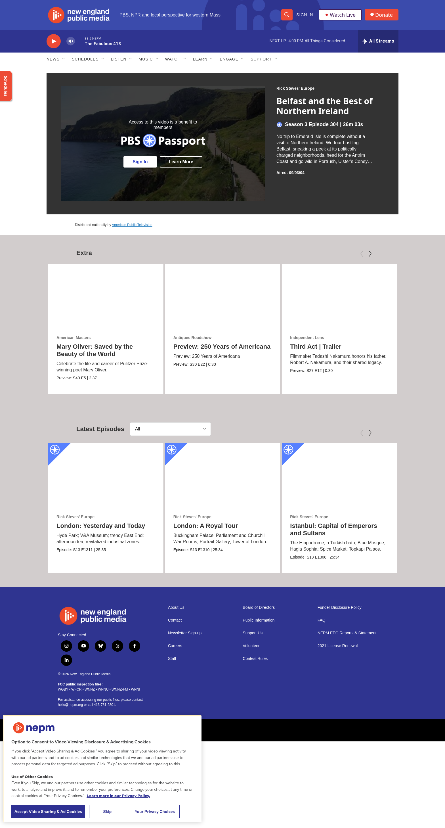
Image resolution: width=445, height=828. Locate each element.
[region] (102, 768)
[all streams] (378, 41)
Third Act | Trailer (315, 346)
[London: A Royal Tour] (222, 475)
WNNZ (90, 689)
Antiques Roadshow (192, 337)
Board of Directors (259, 607)
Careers (175, 646)
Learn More (181, 161)
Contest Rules (255, 658)
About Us (176, 607)
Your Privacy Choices (155, 811)
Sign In (304, 14)
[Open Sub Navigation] (64, 59)
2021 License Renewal (338, 646)
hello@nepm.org (70, 704)
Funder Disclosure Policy (340, 607)
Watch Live (340, 14)
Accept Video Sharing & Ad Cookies (48, 811)
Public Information (258, 620)
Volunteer (251, 646)
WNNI (135, 689)
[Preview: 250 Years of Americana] (222, 296)
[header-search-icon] (287, 14)
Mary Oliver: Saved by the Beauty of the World (94, 350)
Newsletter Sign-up (184, 633)
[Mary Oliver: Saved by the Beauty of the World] (105, 296)
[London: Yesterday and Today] (105, 475)
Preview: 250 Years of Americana (221, 346)
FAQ (322, 620)
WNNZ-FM (120, 689)
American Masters (73, 337)
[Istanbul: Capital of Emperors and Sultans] (339, 475)
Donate (384, 15)
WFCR (76, 689)
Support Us (253, 633)
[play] (53, 41)
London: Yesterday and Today (100, 525)
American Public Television (132, 225)
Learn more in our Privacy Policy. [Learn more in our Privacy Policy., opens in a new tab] (118, 795)
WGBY (63, 689)
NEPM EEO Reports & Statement (347, 633)
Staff (172, 658)
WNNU (103, 689)
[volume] (70, 41)
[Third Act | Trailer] (339, 296)
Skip (107, 811)
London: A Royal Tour (205, 525)
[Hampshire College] (302, 730)
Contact (175, 620)
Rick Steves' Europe (295, 88)
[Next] (370, 254)
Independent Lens (307, 337)
